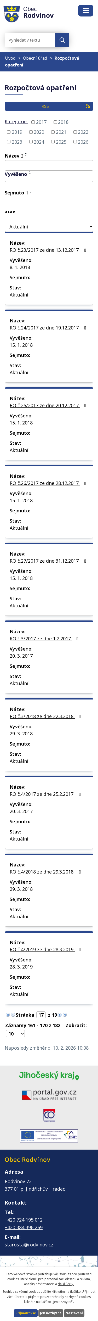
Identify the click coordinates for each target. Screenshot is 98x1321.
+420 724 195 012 (24, 1220)
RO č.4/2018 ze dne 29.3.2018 (46, 872)
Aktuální (19, 295)
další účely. (66, 1284)
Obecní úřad (35, 58)
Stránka (25, 1015)
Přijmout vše (25, 1313)
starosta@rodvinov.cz (29, 1244)
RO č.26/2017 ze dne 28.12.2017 (49, 483)
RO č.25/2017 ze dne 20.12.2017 (49, 405)
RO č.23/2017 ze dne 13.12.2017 (49, 250)
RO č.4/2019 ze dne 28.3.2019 (46, 949)
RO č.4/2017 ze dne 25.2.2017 (46, 794)
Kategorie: (16, 121)
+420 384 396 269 (24, 1227)
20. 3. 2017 (21, 656)
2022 (83, 132)
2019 (17, 132)
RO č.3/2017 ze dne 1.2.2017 (45, 638)
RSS (66, 106)
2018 (63, 122)
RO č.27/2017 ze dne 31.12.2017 (49, 561)
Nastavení (74, 1313)
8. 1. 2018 (20, 267)
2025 (61, 141)
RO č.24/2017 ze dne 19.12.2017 (49, 327)
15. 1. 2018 (21, 345)
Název (14, 156)
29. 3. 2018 (21, 733)
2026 (83, 141)
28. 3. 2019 (21, 967)
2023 (17, 141)
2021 (61, 132)
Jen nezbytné (51, 1313)
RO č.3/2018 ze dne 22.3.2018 (46, 716)
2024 (39, 141)
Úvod (10, 58)
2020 (39, 132)
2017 (41, 122)
